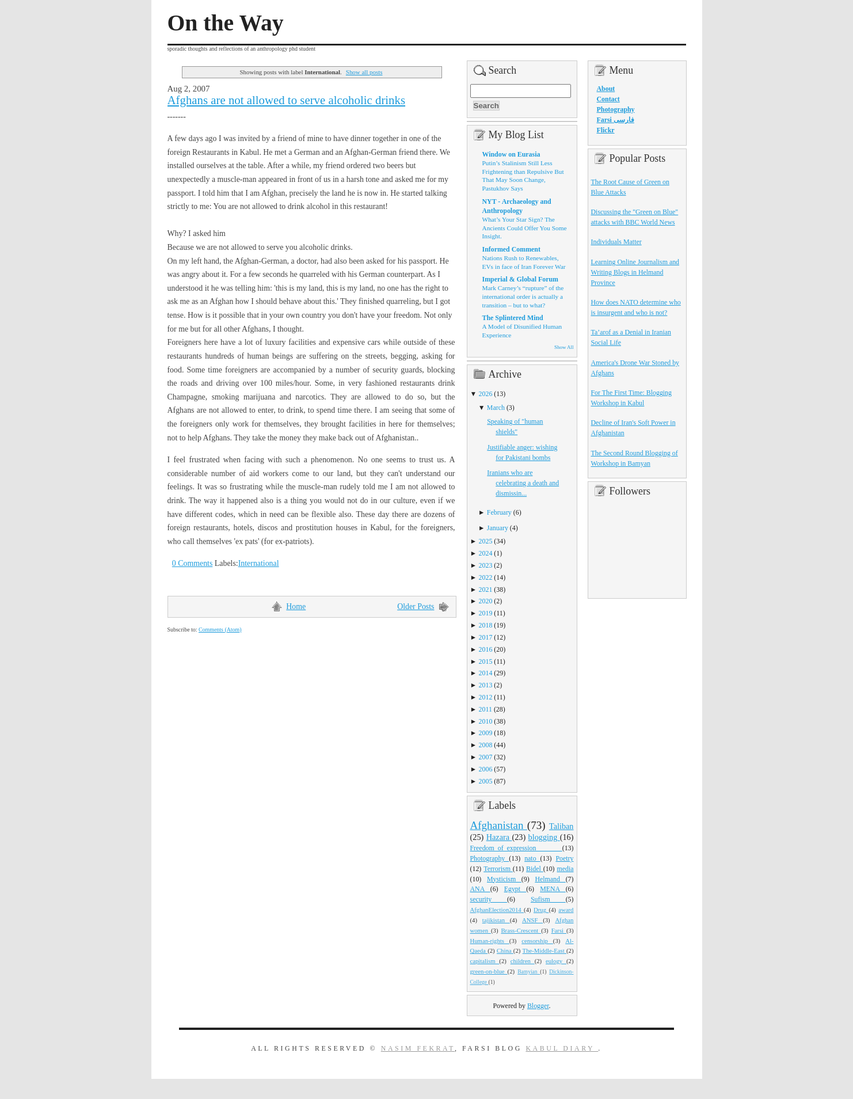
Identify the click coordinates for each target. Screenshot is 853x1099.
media (565, 869)
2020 (486, 601)
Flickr (606, 130)
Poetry (564, 858)
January (497, 528)
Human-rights (489, 940)
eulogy (556, 960)
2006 (486, 769)
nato (532, 858)
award (565, 909)
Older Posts (415, 606)
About (606, 89)
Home (296, 606)
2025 (486, 541)
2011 (485, 709)
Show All (563, 347)
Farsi (558, 930)
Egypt (515, 889)
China (505, 950)
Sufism (548, 899)
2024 (486, 553)
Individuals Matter (616, 242)
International (258, 563)
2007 (486, 757)
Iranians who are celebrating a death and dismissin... (523, 483)
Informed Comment (511, 249)
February (499, 512)
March (496, 408)
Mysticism (504, 879)
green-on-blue (489, 971)
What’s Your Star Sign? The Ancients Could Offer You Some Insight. (524, 227)
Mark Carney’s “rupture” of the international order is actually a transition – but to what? (523, 296)
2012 (486, 697)
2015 (486, 661)
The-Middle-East (544, 950)
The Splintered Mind (512, 318)
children (523, 960)
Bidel (534, 869)
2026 (486, 394)
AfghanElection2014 (497, 909)
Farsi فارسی (615, 120)
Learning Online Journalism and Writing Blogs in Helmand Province (635, 272)
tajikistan (496, 920)
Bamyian (528, 972)
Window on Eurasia (511, 154)
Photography (489, 858)
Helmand (550, 879)
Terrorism (498, 869)
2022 (486, 577)
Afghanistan (498, 825)
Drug (541, 909)
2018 (486, 625)
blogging (544, 837)
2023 (486, 565)
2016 (486, 649)
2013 (486, 685)
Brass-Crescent (521, 930)
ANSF (532, 920)
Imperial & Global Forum (520, 279)
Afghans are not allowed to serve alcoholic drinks (286, 100)
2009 (486, 733)
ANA (480, 889)
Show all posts (364, 72)
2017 (486, 637)
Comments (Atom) (220, 629)
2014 (486, 673)
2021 (486, 589)
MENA (552, 889)
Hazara (499, 837)
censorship (537, 940)
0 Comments (192, 563)
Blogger (538, 1006)
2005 (486, 781)
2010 (486, 721)
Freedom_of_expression (516, 848)
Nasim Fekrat (418, 1048)
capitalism (485, 960)
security (489, 899)
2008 (486, 745)
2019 (486, 613)
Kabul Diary (561, 1048)
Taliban (561, 826)
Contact (608, 99)
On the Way (225, 23)
